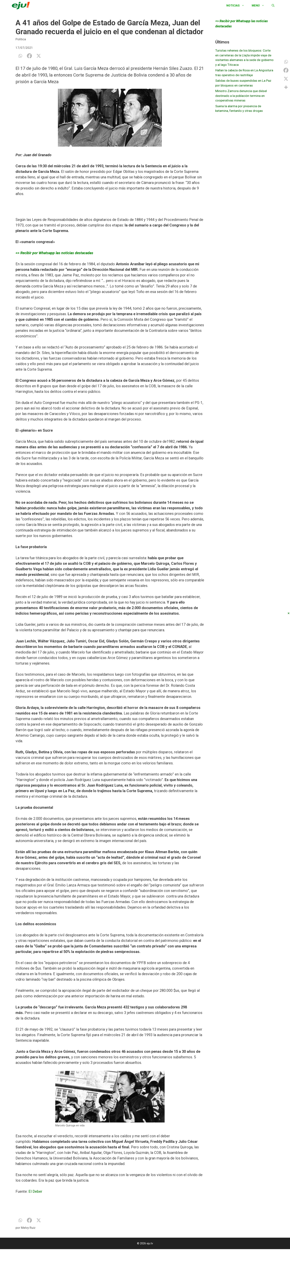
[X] (38, 56)
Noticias (237, 5)
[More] (286, 87)
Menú (260, 5)
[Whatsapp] (20, 56)
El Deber (35, 1191)
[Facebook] (29, 56)
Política (21, 39)
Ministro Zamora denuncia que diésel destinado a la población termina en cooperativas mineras (241, 95)
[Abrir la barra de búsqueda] (273, 5)
